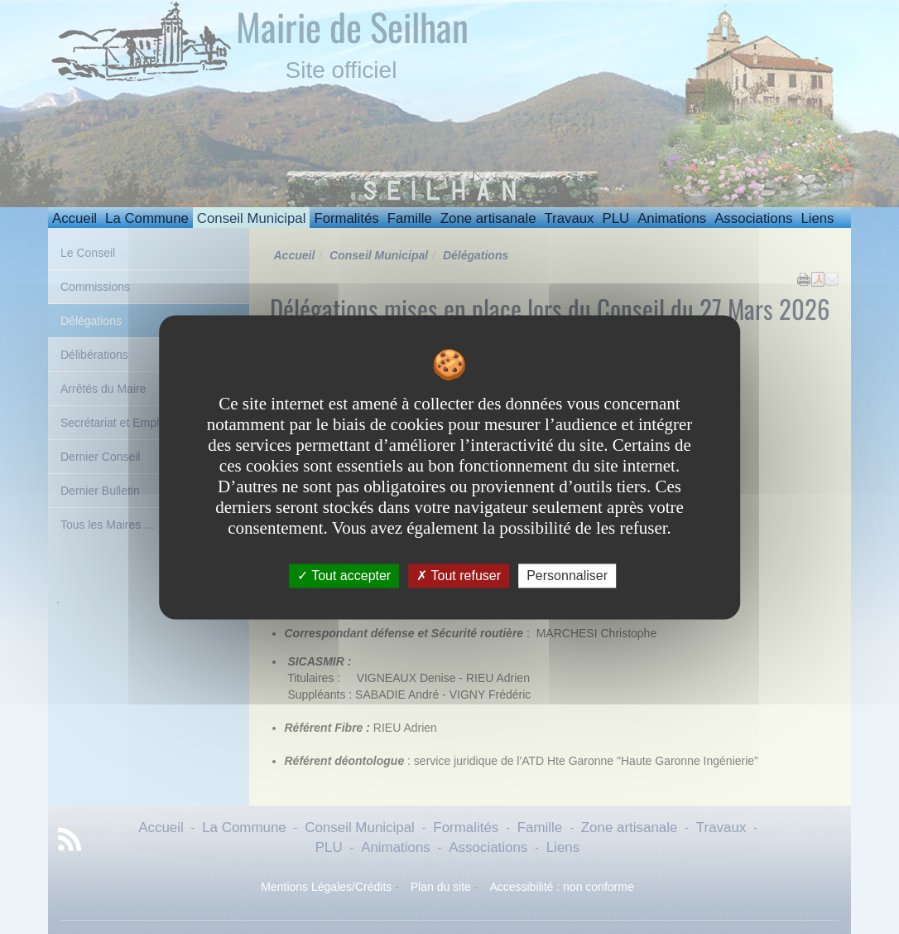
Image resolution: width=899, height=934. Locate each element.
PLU (615, 218)
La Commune (147, 218)
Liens (817, 218)
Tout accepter (344, 576)
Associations (753, 218)
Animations (671, 218)
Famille (409, 218)
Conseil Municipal (251, 218)
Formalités (346, 218)
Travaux (569, 218)
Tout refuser (458, 576)
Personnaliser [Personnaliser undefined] (567, 576)
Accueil (74, 218)
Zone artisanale (488, 218)
